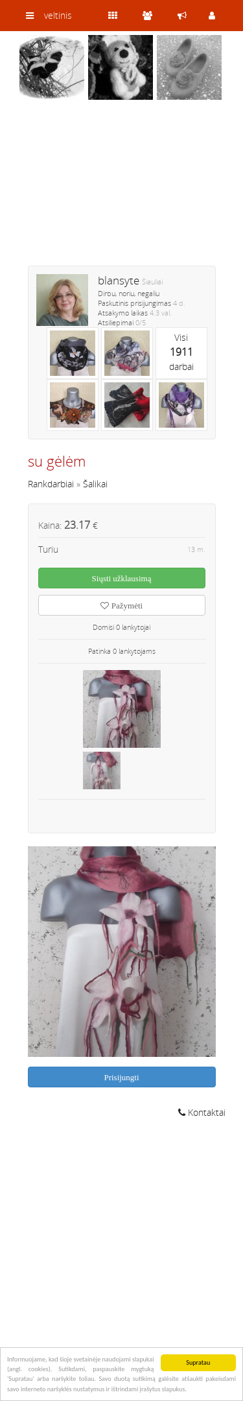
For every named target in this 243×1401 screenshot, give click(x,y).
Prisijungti (121, 1077)
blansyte (118, 280)
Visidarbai (181, 352)
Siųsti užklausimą (122, 578)
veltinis (58, 15)
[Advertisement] (122, 191)
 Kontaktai (202, 1112)
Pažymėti (121, 605)
